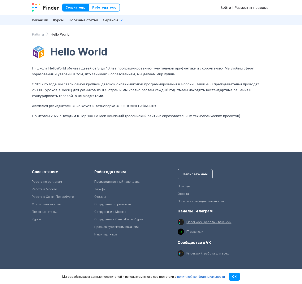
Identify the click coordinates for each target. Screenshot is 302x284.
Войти (225, 7)
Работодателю (104, 7)
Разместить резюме (251, 7)
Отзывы (100, 196)
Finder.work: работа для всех (207, 253)
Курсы (58, 20)
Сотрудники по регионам (112, 204)
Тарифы (99, 189)
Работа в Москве (44, 189)
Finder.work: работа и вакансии (208, 222)
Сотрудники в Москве (110, 211)
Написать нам (195, 174)
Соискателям (45, 172)
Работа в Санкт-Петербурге (53, 196)
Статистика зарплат (46, 204)
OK (234, 276)
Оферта (183, 193)
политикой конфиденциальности (201, 276)
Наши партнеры (105, 234)
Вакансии (40, 20)
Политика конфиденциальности (201, 201)
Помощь (184, 186)
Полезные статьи (83, 20)
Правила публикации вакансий (116, 227)
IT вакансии (194, 231)
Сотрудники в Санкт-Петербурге (118, 219)
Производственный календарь (117, 181)
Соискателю (76, 7)
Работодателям (110, 172)
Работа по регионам (47, 181)
